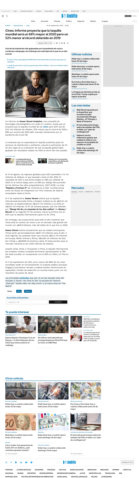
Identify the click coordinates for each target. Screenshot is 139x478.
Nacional (9, 473)
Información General (66, 473)
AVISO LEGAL (62, 477)
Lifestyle (127, 470)
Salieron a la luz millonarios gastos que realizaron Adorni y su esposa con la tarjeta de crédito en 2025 (87, 140)
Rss (120, 473)
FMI (58, 11)
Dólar (15, 11)
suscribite (128, 15)
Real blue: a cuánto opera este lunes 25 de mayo (85, 75)
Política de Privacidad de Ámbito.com (37, 477)
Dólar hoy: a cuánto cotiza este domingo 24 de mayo (87, 150)
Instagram (16, 462)
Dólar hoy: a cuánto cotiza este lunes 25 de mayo (85, 59)
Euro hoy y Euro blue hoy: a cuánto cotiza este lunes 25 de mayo (85, 84)
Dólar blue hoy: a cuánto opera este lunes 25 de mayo (85, 67)
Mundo (20, 473)
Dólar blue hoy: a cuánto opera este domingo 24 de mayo (52, 436)
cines (28, 25)
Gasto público (49, 11)
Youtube (26, 462)
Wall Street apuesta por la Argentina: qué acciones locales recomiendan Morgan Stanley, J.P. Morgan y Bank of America (87, 116)
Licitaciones (106, 477)
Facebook (11, 462)
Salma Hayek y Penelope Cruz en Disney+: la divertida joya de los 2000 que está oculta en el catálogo (20, 341)
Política (69, 21)
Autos (82, 473)
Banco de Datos (77, 470)
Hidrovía (65, 11)
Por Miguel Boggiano (11, 453)
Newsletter (134, 21)
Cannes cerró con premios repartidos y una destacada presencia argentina (58, 161)
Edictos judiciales (79, 477)
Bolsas (81, 191)
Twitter (6, 462)
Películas (28, 291)
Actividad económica (26, 11)
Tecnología (110, 473)
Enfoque (38, 11)
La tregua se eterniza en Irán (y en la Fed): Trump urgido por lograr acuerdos (86, 94)
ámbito (7, 25)
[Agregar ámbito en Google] (44, 43)
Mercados (91, 470)
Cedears (97, 191)
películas (24, 278)
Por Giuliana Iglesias (76, 453)
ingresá (134, 15)
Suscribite (58, 302)
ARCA (84, 11)
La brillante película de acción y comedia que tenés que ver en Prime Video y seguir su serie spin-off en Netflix (91, 337)
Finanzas (57, 21)
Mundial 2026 (75, 11)
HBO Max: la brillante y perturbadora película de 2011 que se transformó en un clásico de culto (91, 323)
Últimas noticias (24, 470)
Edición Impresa (46, 473)
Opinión (93, 21)
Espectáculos (18, 25)
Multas (94, 477)
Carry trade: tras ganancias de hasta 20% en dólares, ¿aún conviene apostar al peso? (19, 447)
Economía (44, 21)
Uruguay (105, 21)
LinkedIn (21, 462)
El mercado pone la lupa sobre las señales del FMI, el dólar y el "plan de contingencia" (88, 128)
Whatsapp (31, 462)
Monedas (74, 191)
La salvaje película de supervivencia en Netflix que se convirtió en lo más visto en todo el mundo (25, 162)
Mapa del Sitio (11, 477)
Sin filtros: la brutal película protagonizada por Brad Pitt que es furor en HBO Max (52, 340)
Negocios (80, 21)
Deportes (31, 473)
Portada (9, 470)
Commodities (89, 191)
